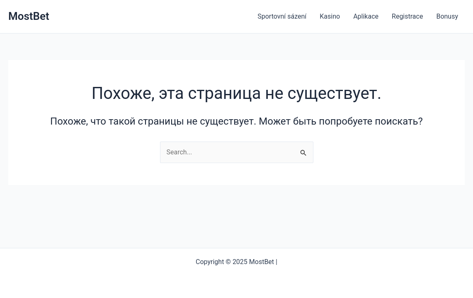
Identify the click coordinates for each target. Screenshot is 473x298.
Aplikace (365, 16)
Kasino (330, 16)
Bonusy (447, 16)
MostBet (28, 16)
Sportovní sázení (281, 16)
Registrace (407, 16)
